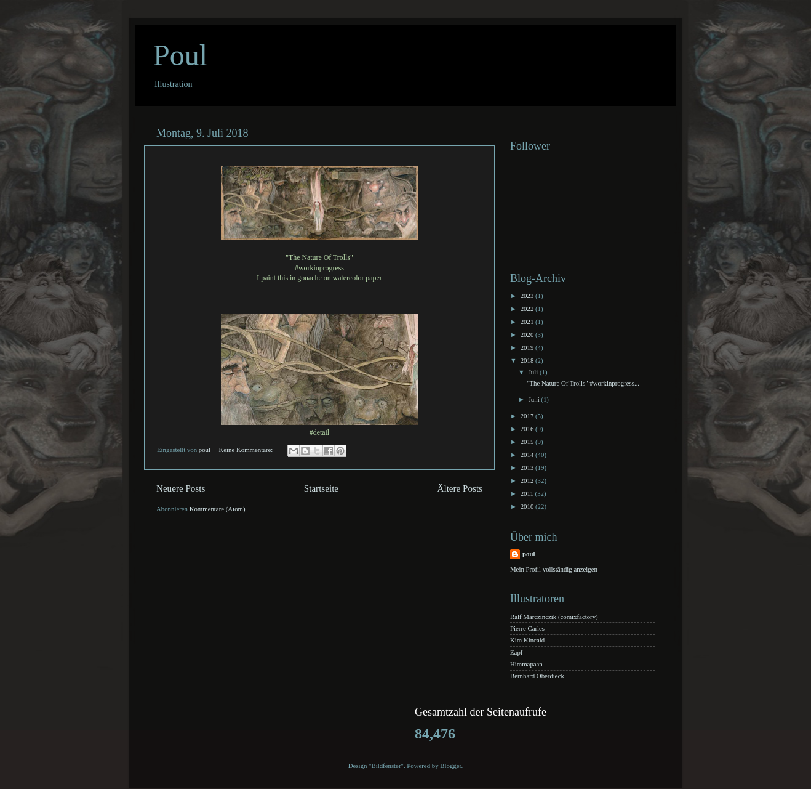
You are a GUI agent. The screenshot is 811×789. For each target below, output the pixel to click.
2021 (528, 321)
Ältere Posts (459, 488)
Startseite (321, 488)
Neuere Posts (180, 488)
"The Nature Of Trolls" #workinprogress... (583, 383)
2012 (528, 480)
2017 (528, 415)
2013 (528, 467)
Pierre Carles (527, 628)
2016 (528, 428)
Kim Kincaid (527, 640)
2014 (528, 454)
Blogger (450, 765)
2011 (528, 493)
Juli (534, 372)
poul (528, 553)
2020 (528, 334)
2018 (528, 360)
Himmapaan (526, 664)
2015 (528, 441)
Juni (535, 399)
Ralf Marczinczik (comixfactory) (554, 616)
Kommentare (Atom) (218, 508)
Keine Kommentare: (246, 449)
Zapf (516, 652)
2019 (528, 347)
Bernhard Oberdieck (537, 675)
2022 (528, 308)
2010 (528, 506)
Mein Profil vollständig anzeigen (553, 569)
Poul (180, 55)
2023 (528, 295)
